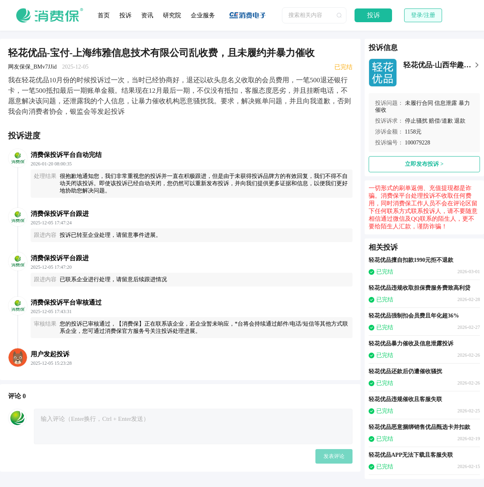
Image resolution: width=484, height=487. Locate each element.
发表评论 (333, 456)
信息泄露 (445, 103)
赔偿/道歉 (441, 121)
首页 (104, 15)
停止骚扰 (416, 121)
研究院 (172, 15)
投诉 (125, 15)
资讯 (147, 15)
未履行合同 (419, 103)
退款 (459, 121)
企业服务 (203, 15)
